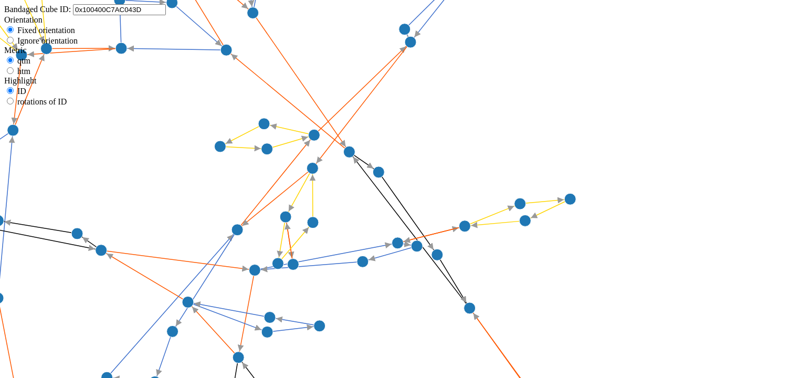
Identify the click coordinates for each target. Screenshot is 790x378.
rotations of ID (42, 101)
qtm (23, 60)
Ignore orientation (47, 40)
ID (21, 91)
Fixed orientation (46, 30)
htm (23, 71)
